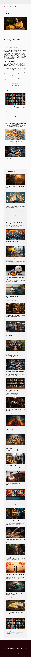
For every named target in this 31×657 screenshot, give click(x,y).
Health (9, 649)
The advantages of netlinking (12, 241)
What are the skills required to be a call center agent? (15, 334)
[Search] (14, 645)
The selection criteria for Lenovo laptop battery (15, 158)
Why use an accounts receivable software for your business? (15, 278)
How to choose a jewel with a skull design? (14, 353)
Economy (6, 649)
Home (5, 6)
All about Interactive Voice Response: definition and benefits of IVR (14, 521)
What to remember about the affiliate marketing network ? (14, 594)
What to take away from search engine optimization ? (15, 447)
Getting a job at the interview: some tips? (15, 557)
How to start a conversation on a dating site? (15, 575)
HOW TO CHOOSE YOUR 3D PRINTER (14, 466)
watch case (15, 47)
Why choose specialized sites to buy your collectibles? (15, 409)
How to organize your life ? (15, 106)
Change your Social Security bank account (15, 539)
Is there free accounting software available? (13, 483)
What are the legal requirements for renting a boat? (14, 297)
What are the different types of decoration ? (13, 391)
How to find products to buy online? (15, 141)
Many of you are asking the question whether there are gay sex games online (15, 123)
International (14, 649)
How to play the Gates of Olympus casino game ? (15, 186)
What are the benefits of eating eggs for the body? (15, 612)
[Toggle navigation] (5, 2)
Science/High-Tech (20, 649)
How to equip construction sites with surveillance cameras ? (14, 259)
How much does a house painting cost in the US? (15, 502)
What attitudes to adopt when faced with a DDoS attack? (15, 428)
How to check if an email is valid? (13, 205)
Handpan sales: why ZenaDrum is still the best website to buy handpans (15, 315)
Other (8, 6)
